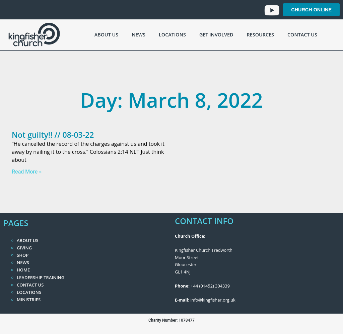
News (138, 34)
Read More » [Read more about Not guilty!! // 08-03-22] (27, 172)
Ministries (29, 300)
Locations (172, 34)
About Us (106, 34)
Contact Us (302, 34)
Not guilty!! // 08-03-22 (53, 134)
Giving (24, 248)
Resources (260, 34)
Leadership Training (40, 277)
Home (23, 270)
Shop (22, 255)
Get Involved (216, 34)
